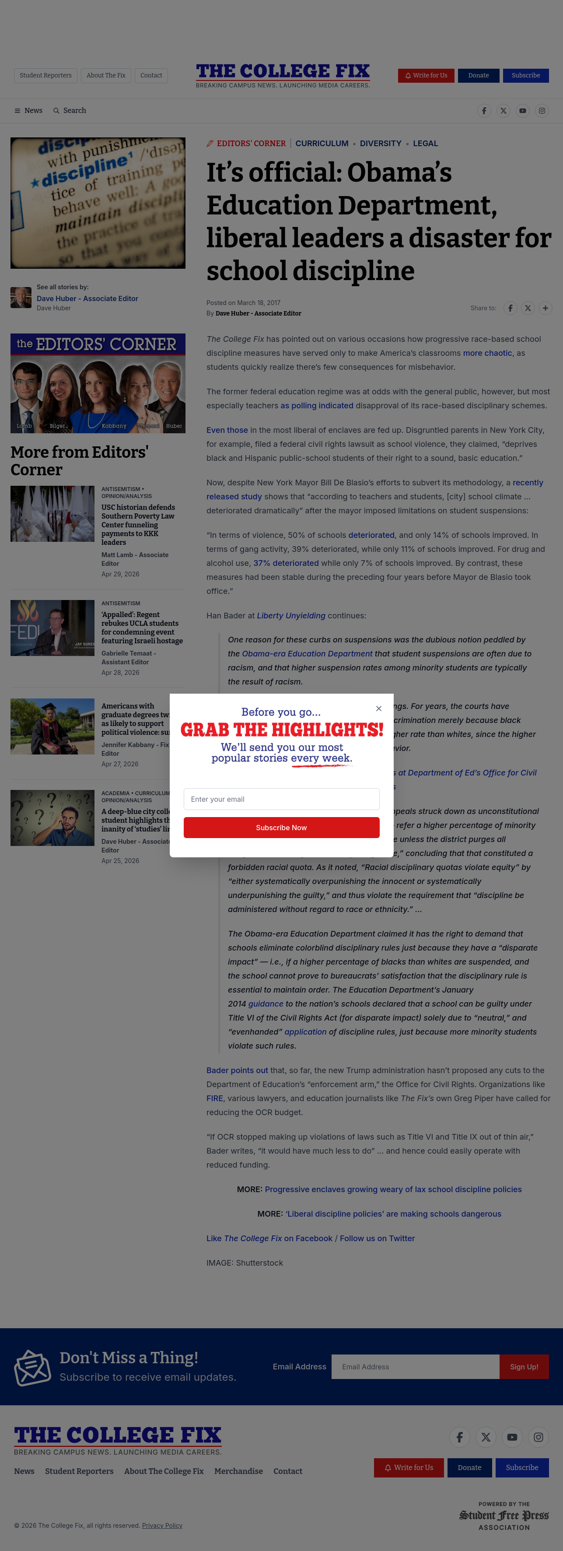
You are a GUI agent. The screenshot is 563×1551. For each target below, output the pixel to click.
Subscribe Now (281, 827)
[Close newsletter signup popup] (378, 708)
